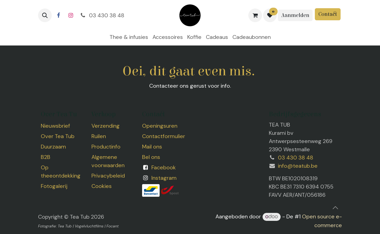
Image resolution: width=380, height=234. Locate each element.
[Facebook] (58, 15)
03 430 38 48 (101, 15)
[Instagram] (70, 15)
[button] (45, 15)
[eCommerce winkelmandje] (255, 15)
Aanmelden (295, 15)
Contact (327, 14)
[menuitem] (128, 37)
